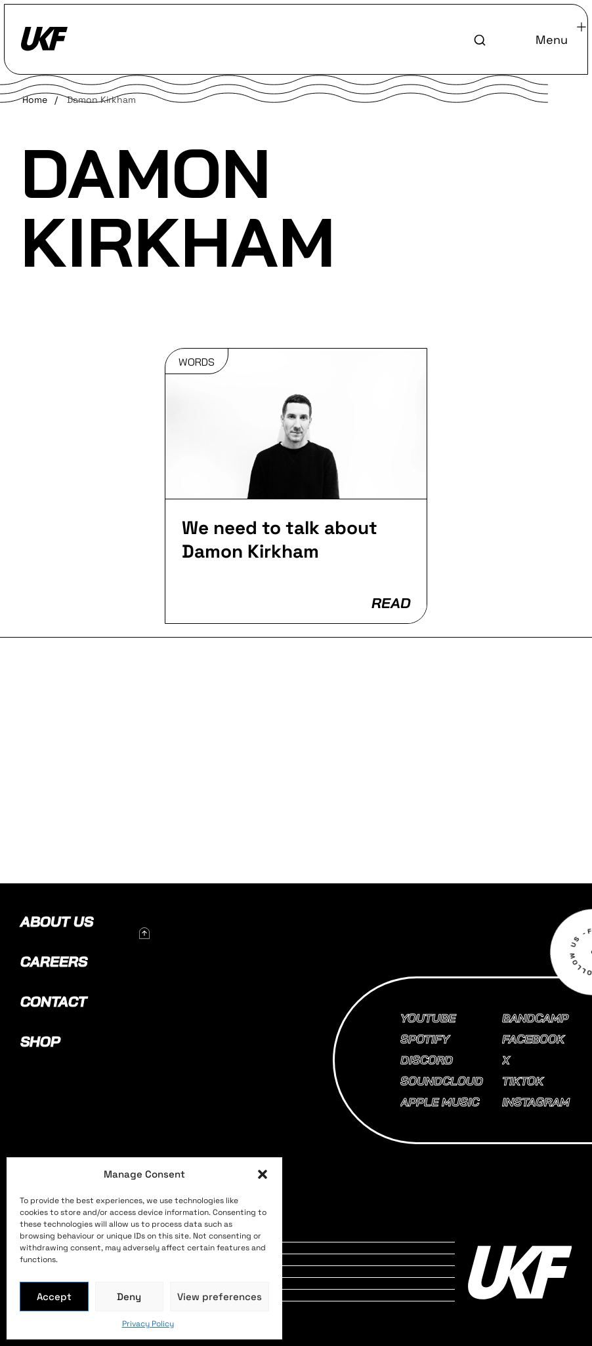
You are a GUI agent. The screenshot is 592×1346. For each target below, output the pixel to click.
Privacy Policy (148, 1323)
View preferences (219, 1296)
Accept (54, 1296)
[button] (262, 1174)
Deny (129, 1296)
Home (34, 100)
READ (390, 603)
